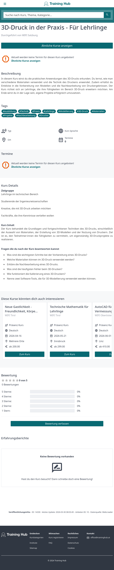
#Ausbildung (9, 111)
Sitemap (33, 548)
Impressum (73, 537)
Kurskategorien (36, 537)
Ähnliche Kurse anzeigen (25, 60)
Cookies (71, 548)
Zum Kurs (24, 354)
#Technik (23, 111)
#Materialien (98, 111)
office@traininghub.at (100, 537)
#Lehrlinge (49, 111)
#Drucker (44, 115)
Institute (33, 542)
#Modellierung (65, 111)
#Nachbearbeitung (25, 115)
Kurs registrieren (56, 537)
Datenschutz (73, 542)
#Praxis (36, 111)
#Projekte (7, 115)
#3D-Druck (82, 111)
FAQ (50, 542)
